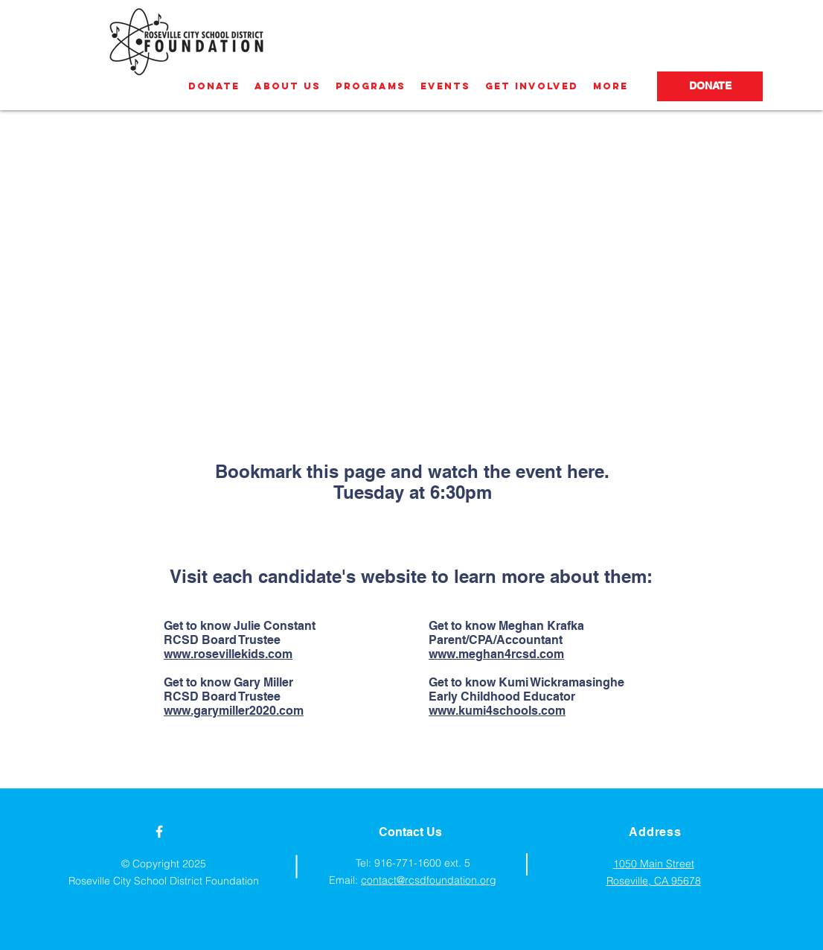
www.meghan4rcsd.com (496, 654)
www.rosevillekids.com (228, 654)
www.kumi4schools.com (497, 711)
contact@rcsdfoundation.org (428, 880)
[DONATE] (710, 86)
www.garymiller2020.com (234, 711)
